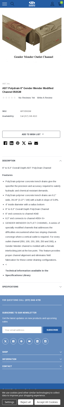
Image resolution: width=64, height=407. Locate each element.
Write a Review (44, 97)
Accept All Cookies (47, 402)
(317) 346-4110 (33, 300)
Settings (9, 402)
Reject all (25, 402)
